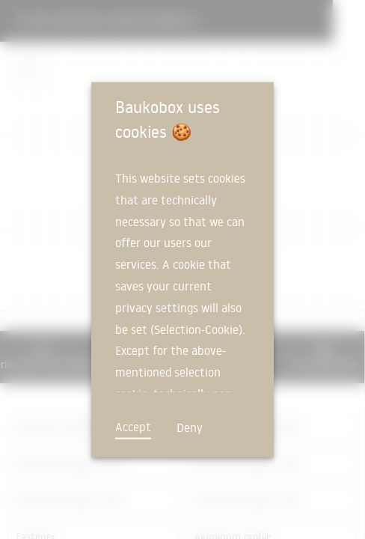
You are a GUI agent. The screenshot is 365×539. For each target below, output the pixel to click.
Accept (133, 426)
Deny (190, 427)
